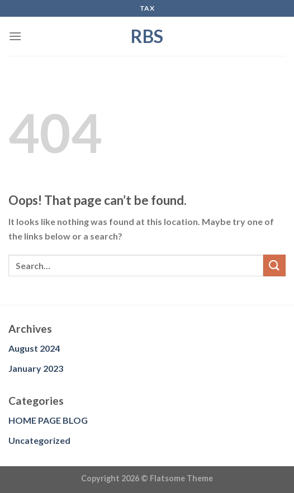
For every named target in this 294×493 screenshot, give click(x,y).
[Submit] (274, 265)
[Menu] (15, 36)
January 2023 (35, 368)
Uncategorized (39, 440)
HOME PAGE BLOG (48, 420)
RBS (147, 36)
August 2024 (34, 348)
